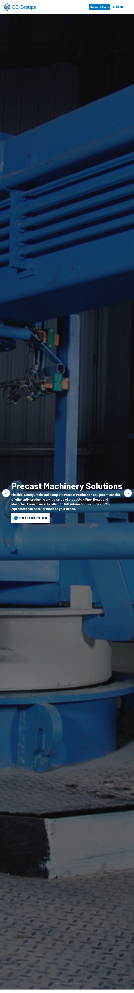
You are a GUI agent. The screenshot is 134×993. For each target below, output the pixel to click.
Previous (6, 493)
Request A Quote (99, 7)
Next (128, 493)
